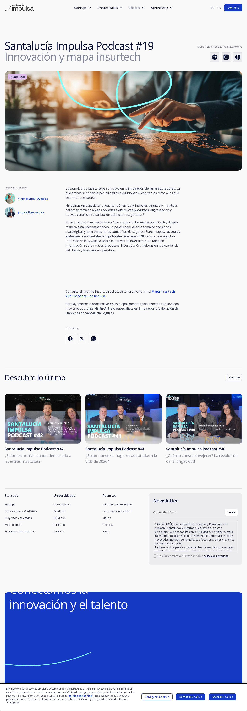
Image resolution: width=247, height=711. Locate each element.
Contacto (233, 7)
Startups (10, 504)
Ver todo (234, 380)
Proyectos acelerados (18, 518)
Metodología (13, 524)
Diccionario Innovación (117, 511)
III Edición (60, 518)
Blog (105, 531)
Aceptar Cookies (222, 697)
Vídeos (107, 518)
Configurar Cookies (157, 697)
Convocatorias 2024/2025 (21, 511)
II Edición (59, 524)
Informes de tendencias (117, 504)
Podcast (108, 524)
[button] (82, 8)
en (219, 8)
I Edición (59, 531)
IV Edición (60, 511)
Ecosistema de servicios (20, 531)
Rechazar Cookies (190, 697)
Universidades (62, 504)
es (212, 8)
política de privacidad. (216, 556)
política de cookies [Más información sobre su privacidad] (80, 695)
